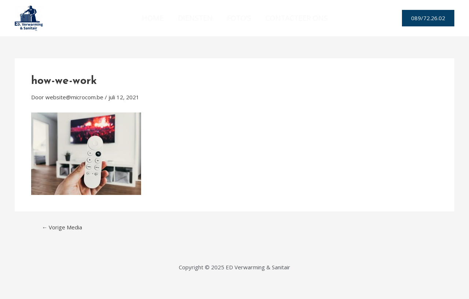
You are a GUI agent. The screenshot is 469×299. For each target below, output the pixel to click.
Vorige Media (62, 227)
